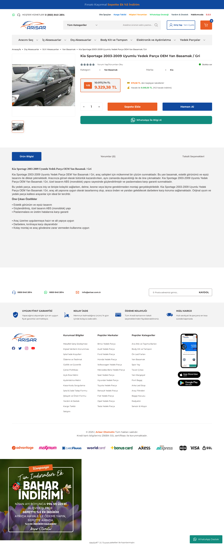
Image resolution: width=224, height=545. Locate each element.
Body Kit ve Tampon (142, 349)
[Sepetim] (206, 25)
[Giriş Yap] (171, 25)
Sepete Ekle (132, 107)
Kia (172, 69)
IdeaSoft (93, 542)
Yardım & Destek (71, 401)
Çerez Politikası (70, 370)
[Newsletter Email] (180, 292)
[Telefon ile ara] (41, 15)
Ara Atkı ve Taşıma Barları (144, 344)
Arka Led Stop (138, 385)
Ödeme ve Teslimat (72, 359)
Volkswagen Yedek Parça (109, 364)
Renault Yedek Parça (107, 390)
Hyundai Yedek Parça (107, 380)
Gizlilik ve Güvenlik (72, 364)
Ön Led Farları (138, 354)
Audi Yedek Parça (106, 349)
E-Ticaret (104, 542)
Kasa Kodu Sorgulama (74, 385)
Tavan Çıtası (137, 370)
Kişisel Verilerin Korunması (76, 349)
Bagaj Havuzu (138, 396)
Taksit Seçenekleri (193, 156)
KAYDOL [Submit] (204, 292)
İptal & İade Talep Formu (75, 390)
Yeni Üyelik (189, 25)
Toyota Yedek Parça (107, 385)
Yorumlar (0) (108, 156)
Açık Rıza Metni (70, 375)
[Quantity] (91, 107)
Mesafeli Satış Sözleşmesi (75, 344)
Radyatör (136, 401)
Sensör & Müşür (139, 406)
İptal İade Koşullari (72, 354)
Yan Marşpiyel (138, 375)
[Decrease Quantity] (84, 107)
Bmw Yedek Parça (106, 344)
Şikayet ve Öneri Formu (74, 396)
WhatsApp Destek (206, 539)
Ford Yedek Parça (106, 354)
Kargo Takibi (69, 406)
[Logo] (34, 25)
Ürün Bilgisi (27, 156)
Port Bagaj (137, 380)
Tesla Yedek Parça (106, 406)
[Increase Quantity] (99, 107)
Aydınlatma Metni (72, 380)
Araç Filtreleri (138, 390)
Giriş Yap (178, 25)
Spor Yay (136, 364)
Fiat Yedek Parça (105, 396)
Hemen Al (187, 107)
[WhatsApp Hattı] (13, 14)
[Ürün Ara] (130, 25)
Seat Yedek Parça (105, 375)
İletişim (66, 411)
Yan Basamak (112, 69)
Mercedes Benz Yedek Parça (111, 370)
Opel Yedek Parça (106, 401)
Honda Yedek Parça (107, 359)
